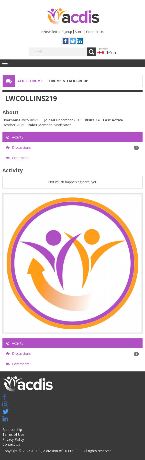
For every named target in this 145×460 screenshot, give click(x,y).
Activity (14, 137)
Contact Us (95, 31)
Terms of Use (13, 434)
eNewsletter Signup (56, 31)
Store (79, 31)
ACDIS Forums (30, 81)
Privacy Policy (13, 439)
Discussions (72, 147)
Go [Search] (91, 51)
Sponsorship (12, 429)
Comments (18, 157)
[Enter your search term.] (58, 51)
